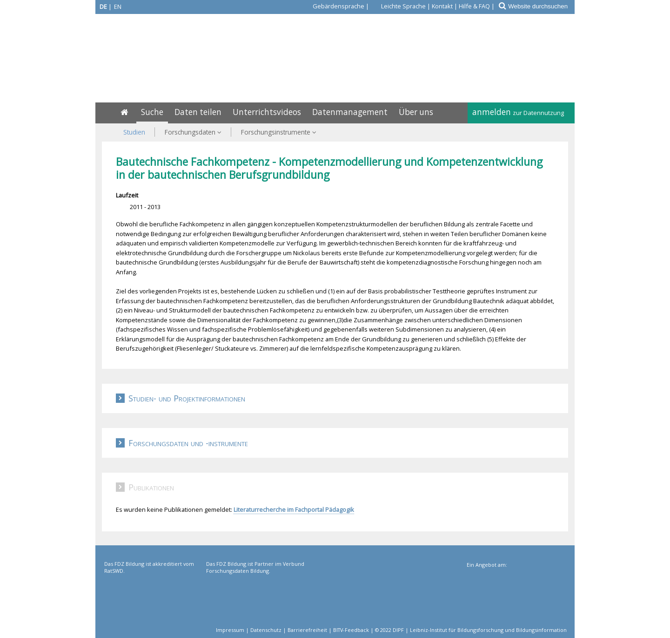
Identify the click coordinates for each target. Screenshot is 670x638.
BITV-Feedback (351, 629)
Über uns (416, 112)
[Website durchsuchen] (541, 6)
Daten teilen (197, 112)
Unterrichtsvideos (267, 112)
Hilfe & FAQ (474, 6)
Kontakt (442, 6)
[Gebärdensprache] (333, 6)
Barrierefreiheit (307, 629)
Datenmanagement (350, 112)
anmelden (518, 112)
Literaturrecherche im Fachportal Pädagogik (294, 509)
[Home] (124, 112)
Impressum (230, 629)
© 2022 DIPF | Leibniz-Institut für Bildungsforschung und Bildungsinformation (471, 629)
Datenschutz (265, 629)
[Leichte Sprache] (398, 6)
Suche (152, 112)
